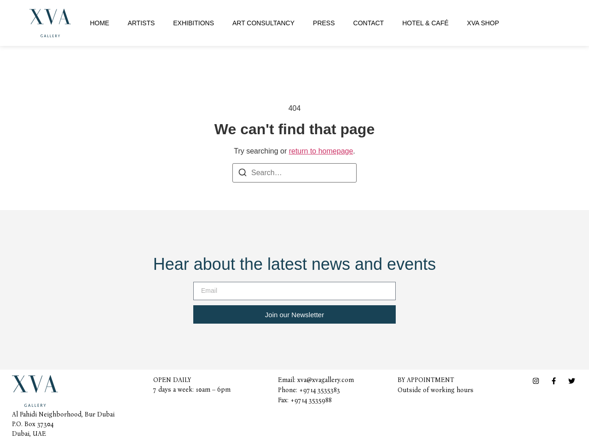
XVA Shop (483, 23)
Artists (141, 23)
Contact (368, 23)
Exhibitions (193, 23)
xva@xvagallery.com (325, 380)
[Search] (242, 174)
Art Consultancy (263, 23)
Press (324, 23)
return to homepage (321, 151)
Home (99, 23)
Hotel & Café (425, 23)
